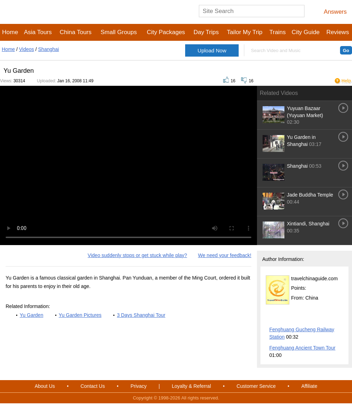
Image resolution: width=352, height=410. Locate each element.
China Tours (76, 32)
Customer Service (256, 386)
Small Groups (119, 32)
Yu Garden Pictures (80, 315)
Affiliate (309, 386)
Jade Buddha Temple (310, 195)
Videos (26, 49)
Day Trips (206, 32)
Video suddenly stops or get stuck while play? (137, 255)
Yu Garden (31, 315)
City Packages (166, 32)
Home (10, 32)
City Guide (306, 32)
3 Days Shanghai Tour (141, 315)
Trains (277, 32)
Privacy (139, 386)
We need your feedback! (224, 255)
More (338, 318)
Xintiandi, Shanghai (308, 223)
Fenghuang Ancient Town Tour (302, 348)
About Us (44, 386)
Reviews (337, 32)
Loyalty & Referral (191, 386)
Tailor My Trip (244, 32)
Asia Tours (38, 32)
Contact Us (93, 386)
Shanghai (48, 49)
